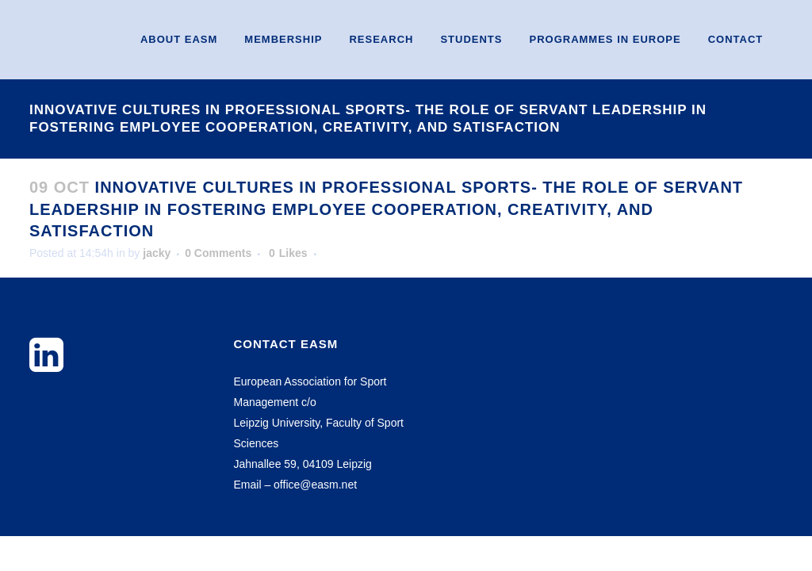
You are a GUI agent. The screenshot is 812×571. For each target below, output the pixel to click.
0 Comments (218, 253)
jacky (156, 253)
